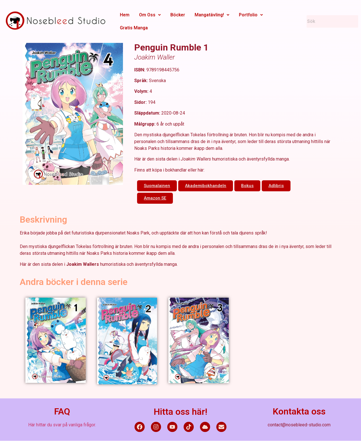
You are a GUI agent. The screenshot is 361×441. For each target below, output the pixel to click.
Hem (124, 14)
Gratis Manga (133, 27)
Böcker (175, 14)
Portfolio (247, 14)
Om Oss (148, 14)
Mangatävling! (209, 14)
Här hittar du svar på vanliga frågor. (62, 424)
